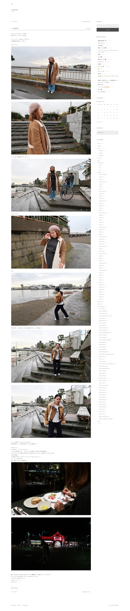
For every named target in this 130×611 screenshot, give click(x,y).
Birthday (101, 150)
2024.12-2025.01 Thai (104, 416)
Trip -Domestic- (101, 306)
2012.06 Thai (102, 392)
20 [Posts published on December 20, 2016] (104, 115)
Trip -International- (102, 378)
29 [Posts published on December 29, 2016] (110, 118)
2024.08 (101, 289)
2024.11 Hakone (102, 371)
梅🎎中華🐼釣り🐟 (102, 40)
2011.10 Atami (102, 308)
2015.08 (101, 232)
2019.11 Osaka (102, 361)
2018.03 (101, 256)
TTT (100, 169)
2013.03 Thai (102, 397)
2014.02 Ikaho (102, 325)
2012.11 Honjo (102, 318)
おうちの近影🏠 (101, 91)
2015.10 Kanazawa (103, 330)
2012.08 (101, 196)
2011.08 (100, 186)
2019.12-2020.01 (102, 270)
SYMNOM (14, 10)
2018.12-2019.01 (102, 263)
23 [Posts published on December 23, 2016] (114, 115)
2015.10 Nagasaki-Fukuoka (105, 332)
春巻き (99, 54)
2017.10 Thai (102, 409)
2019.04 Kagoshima (103, 351)
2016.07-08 (101, 244)
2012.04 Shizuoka (103, 313)
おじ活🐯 (100, 57)
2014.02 (101, 215)
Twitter (19, 605)
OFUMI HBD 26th (86, 21)
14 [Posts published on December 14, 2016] (107, 112)
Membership (100, 162)
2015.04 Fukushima (103, 327)
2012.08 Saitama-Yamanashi (105, 315)
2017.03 (100, 248)
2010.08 (101, 179)
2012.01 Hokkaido (103, 311)
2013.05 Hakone (102, 320)
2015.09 (101, 234)
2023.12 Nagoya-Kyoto (104, 368)
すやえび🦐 (100, 61)
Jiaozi (100, 165)
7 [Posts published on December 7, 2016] (107, 109)
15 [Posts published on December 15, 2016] (110, 112)
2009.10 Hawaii (102, 380)
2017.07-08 (101, 251)
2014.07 (101, 220)
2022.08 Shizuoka (103, 366)
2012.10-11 (101, 198)
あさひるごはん (101, 43)
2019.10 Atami (102, 356)
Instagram (25, 605)
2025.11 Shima (102, 375)
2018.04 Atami (102, 342)
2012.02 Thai (102, 390)
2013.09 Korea (102, 399)
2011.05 (100, 184)
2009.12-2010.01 (102, 174)
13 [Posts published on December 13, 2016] (104, 112)
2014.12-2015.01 (102, 227)
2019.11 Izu (101, 359)
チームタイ (14, 21)
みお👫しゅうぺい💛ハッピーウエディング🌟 (108, 76)
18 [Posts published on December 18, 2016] (98, 115)
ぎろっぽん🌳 (101, 66)
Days (99, 143)
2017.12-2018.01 (102, 253)
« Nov (98, 122)
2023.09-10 (101, 284)
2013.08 (101, 208)
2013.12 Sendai (102, 323)
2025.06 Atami (102, 373)
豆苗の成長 (100, 45)
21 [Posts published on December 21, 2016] (107, 115)
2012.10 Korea (102, 394)
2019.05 (101, 265)
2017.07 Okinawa (103, 337)
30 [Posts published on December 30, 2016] (114, 118)
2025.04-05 (101, 294)
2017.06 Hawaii (102, 406)
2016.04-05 (101, 241)
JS (99, 423)
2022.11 (100, 277)
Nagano (99, 172)
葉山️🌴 (99, 73)
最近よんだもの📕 (102, 59)
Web (98, 421)
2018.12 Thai (102, 411)
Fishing (100, 153)
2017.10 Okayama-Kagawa (105, 339)
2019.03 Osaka (102, 349)
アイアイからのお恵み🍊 (103, 87)
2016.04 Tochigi (102, 335)
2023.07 (101, 282)
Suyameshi (100, 301)
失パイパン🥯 (101, 71)
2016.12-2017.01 (102, 246)
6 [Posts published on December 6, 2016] (104, 109)
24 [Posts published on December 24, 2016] (117, 115)
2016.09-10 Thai (102, 404)
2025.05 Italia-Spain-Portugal (105, 418)
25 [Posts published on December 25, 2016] (98, 118)
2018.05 (101, 258)
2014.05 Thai (102, 402)
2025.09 (101, 296)
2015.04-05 (101, 229)
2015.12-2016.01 (102, 236)
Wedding (101, 155)
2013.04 (101, 203)
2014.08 (101, 222)
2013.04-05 (101, 205)
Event (17, 587)
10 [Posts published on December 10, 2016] (117, 109)
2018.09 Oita (102, 344)
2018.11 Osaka (102, 347)
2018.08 (101, 260)
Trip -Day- (100, 304)
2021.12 (100, 272)
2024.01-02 (101, 287)
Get (98, 160)
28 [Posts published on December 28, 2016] (107, 118)
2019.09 (101, 268)
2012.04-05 (101, 193)
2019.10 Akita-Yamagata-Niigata (106, 354)
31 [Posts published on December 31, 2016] (117, 118)
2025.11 (100, 299)
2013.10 (100, 210)
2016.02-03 (101, 239)
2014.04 (101, 217)
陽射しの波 (100, 84)
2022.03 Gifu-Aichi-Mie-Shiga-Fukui (107, 363)
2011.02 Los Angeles (103, 385)
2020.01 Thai (102, 414)
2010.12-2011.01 (102, 181)
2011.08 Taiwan (102, 387)
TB (99, 167)
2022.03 (101, 275)
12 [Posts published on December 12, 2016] (101, 112)
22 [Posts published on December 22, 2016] (110, 115)
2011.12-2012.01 (102, 191)
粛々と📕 (100, 89)
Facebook (13, 605)
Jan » (101, 122)
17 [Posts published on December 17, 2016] (117, 112)
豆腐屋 (99, 64)
